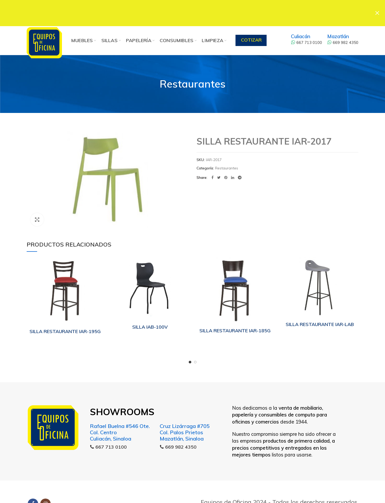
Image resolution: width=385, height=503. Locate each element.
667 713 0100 (306, 31)
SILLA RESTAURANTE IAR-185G (235, 320)
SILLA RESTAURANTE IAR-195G (65, 320)
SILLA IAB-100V (150, 316)
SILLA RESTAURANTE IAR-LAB (320, 313)
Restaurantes (193, 72)
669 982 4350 (342, 31)
